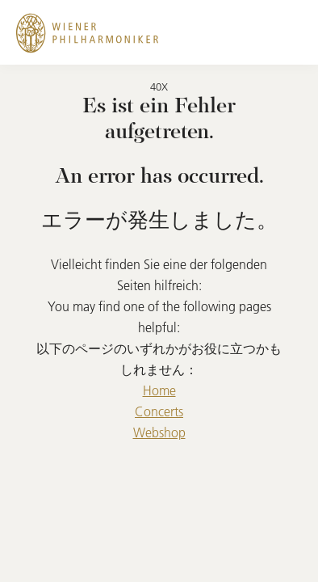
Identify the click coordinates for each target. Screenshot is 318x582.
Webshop (159, 432)
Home (159, 390)
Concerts (159, 411)
